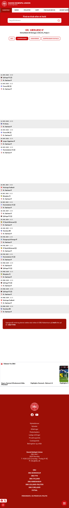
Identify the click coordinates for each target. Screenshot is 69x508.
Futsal (34, 490)
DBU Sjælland (34, 487)
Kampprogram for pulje (51, 38)
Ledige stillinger (34, 435)
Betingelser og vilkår (34, 443)
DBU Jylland (34, 479)
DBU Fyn (34, 476)
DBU (34, 470)
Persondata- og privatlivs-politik (34, 496)
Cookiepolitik (34, 441)
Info (11, 38)
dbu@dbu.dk (35, 461)
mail (54, 322)
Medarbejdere (34, 432)
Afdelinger (34, 429)
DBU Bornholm (34, 473)
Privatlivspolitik (34, 438)
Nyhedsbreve (34, 423)
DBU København (34, 481)
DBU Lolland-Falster (34, 484)
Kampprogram (22, 38)
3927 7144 (12, 325)
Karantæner (35, 38)
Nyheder (34, 426)
